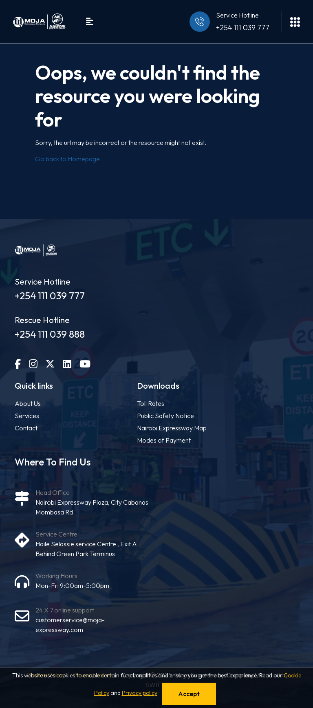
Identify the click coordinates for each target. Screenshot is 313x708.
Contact (26, 428)
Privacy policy (139, 693)
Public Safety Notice (165, 416)
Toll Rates (150, 403)
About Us (28, 403)
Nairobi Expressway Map (172, 428)
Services (27, 416)
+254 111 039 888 (50, 334)
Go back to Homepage (67, 159)
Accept (189, 694)
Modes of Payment (164, 440)
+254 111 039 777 (242, 27)
